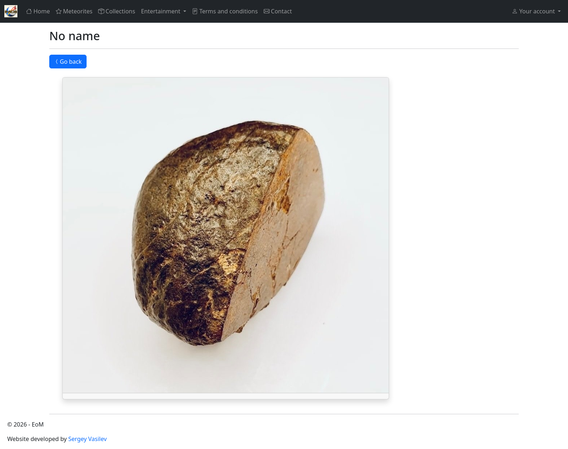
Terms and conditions (225, 11)
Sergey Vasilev (87, 439)
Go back (68, 62)
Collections (116, 11)
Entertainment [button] (161, 11)
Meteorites (74, 11)
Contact (278, 11)
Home (38, 11)
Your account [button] (534, 11)
